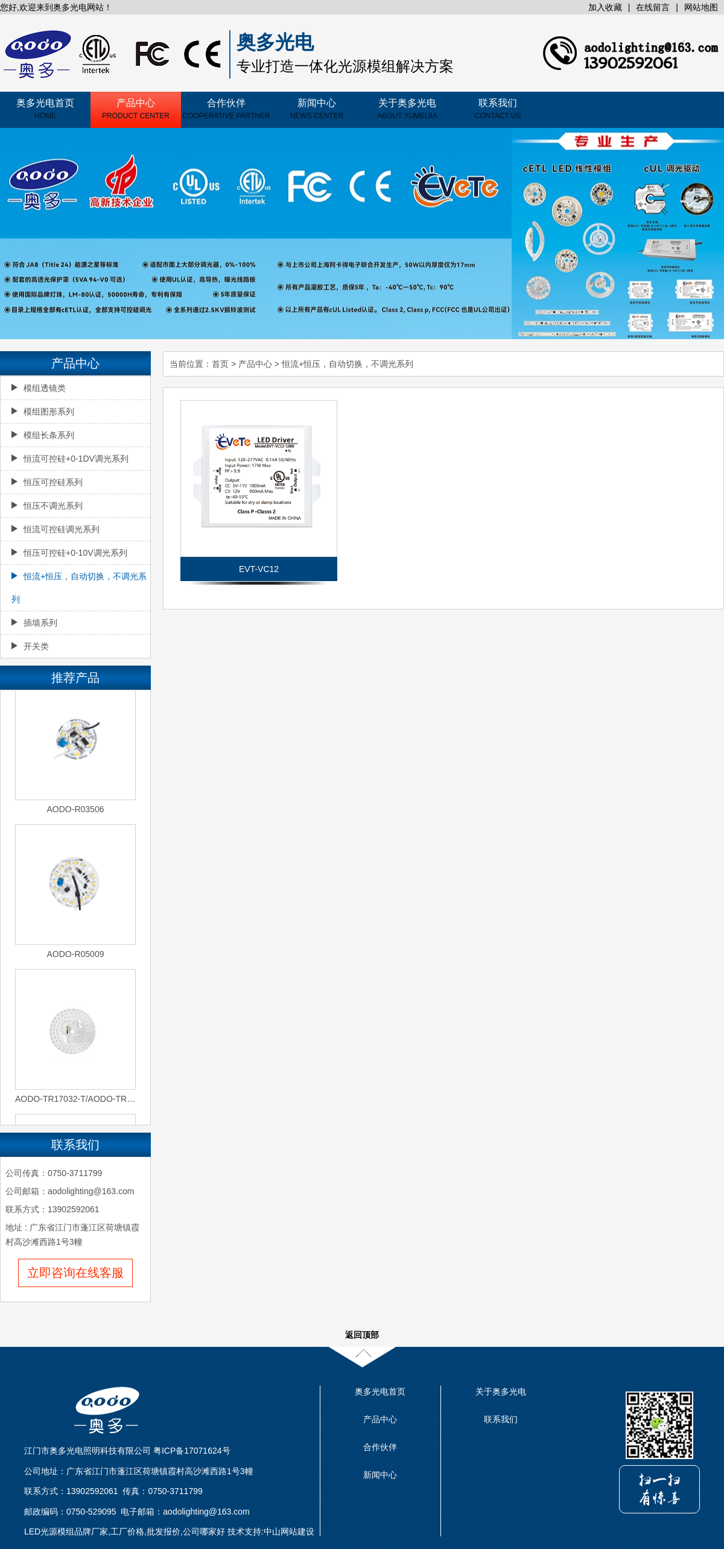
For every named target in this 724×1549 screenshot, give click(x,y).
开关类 (30, 646)
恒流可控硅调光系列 (55, 529)
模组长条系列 (42, 435)
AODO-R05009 (75, 955)
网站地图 (701, 7)
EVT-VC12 (259, 569)
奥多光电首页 (45, 109)
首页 (220, 364)
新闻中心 (317, 109)
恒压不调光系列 (47, 506)
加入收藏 (605, 7)
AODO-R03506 (75, 810)
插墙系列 (34, 623)
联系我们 (498, 109)
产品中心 (136, 109)
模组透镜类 (38, 388)
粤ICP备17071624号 (191, 1450)
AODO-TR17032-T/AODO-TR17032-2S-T (75, 1100)
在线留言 (653, 7)
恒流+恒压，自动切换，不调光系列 (347, 364)
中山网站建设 (289, 1531)
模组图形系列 (42, 411)
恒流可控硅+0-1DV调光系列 (70, 458)
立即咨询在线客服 (75, 1272)
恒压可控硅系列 (47, 482)
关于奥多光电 (407, 109)
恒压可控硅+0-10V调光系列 (69, 553)
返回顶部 (362, 1335)
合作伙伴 (226, 109)
